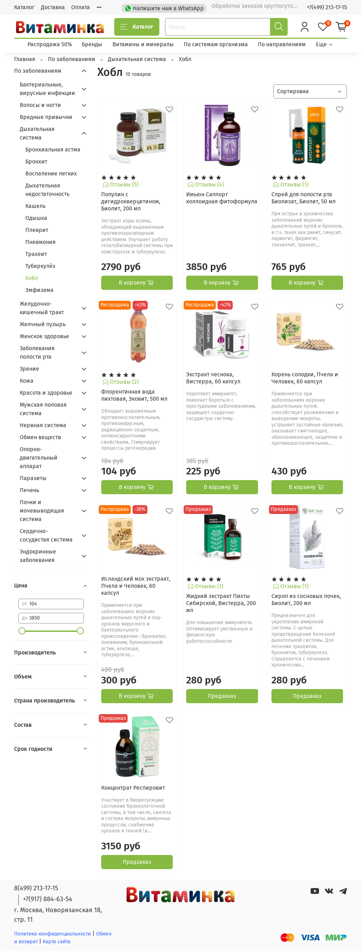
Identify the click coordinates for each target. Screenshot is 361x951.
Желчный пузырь (43, 324)
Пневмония (40, 242)
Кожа (26, 380)
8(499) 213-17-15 (36, 888)
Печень (29, 490)
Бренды (92, 44)
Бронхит (36, 161)
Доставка (53, 7)
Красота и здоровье (46, 392)
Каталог (24, 7)
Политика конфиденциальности (52, 934)
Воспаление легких (51, 173)
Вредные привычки (46, 117)
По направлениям (282, 44)
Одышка (36, 218)
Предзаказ (222, 696)
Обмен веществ (40, 437)
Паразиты (33, 478)
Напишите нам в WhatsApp (164, 8)
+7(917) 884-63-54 (47, 899)
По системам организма (216, 44)
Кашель (35, 206)
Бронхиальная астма (52, 149)
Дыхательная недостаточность (47, 189)
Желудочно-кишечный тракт (42, 308)
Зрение (29, 368)
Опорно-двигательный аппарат (38, 457)
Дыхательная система (37, 133)
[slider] (22, 631)
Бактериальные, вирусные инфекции (47, 88)
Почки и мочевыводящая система (42, 510)
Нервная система (43, 425)
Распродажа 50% (49, 44)
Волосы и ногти (40, 105)
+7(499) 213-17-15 (327, 7)
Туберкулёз (40, 266)
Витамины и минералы (143, 44)
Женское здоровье (44, 336)
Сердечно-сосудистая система (46, 535)
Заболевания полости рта (37, 352)
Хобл (31, 278)
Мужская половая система (43, 409)
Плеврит (36, 230)
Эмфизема (39, 290)
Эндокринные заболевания (38, 555)
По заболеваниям (37, 70)
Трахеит (36, 254)
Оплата (80, 7)
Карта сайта (57, 942)
